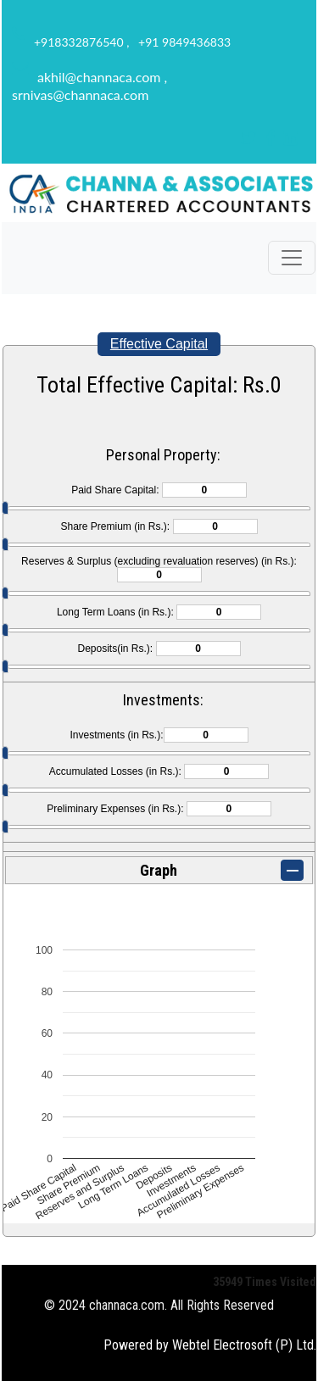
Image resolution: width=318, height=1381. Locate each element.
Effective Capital (159, 344)
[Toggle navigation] (291, 258)
